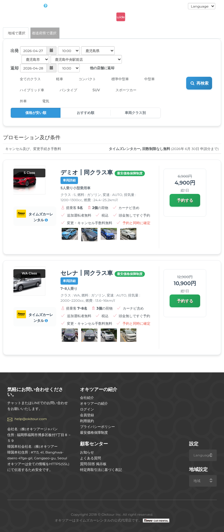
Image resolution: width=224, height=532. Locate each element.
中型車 (145, 79)
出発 (14, 50)
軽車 (55, 79)
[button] (38, 50)
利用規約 (87, 421)
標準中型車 (116, 79)
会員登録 (87, 415)
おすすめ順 (85, 112)
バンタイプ (64, 90)
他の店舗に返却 (97, 68)
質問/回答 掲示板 (93, 464)
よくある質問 (90, 458)
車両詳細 (69, 180)
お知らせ (87, 452)
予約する (185, 200)
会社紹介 (87, 397)
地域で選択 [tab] (15, 33)
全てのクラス (26, 79)
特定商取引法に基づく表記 (101, 469)
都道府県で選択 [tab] (44, 33)
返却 (14, 68)
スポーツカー (122, 90)
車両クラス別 (135, 112)
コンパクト (83, 79)
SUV (92, 90)
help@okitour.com (31, 419)
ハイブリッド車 (28, 90)
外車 (19, 101)
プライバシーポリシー (97, 426)
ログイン (176, 6)
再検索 (199, 83)
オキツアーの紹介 (94, 403)
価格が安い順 (35, 112)
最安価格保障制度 (94, 432)
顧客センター (94, 444)
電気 (41, 101)
